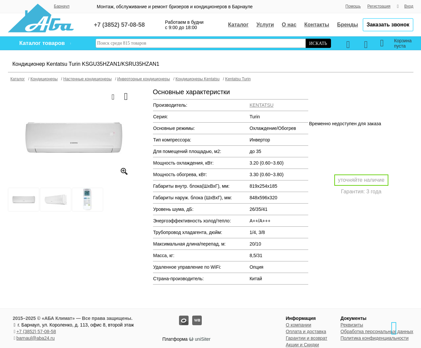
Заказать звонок (388, 24)
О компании (298, 325)
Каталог (238, 24)
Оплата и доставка (306, 331)
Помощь (353, 6)
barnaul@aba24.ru (35, 338)
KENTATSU (262, 105)
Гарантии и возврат (306, 338)
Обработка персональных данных (377, 331)
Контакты (316, 24)
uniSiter (202, 339)
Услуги (265, 24)
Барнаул (62, 6)
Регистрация (378, 6)
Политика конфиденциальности (375, 338)
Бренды (347, 24)
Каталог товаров (42, 43)
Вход (408, 6)
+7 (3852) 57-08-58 (36, 331)
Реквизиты (352, 325)
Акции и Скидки (302, 344)
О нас (289, 24)
